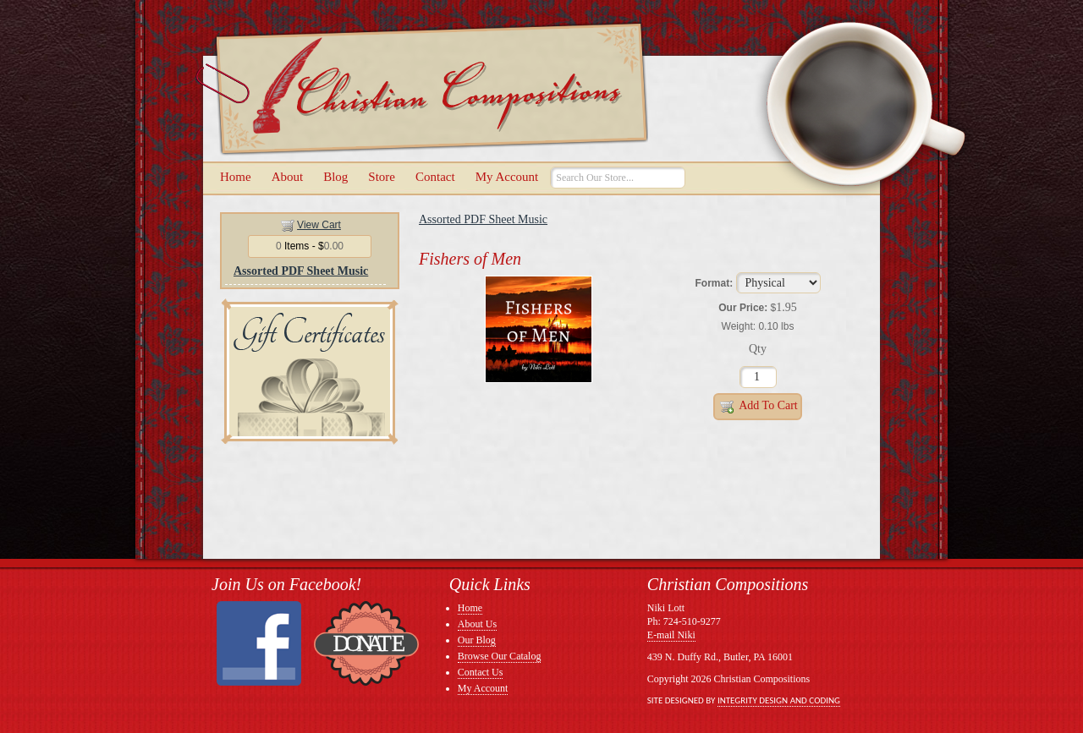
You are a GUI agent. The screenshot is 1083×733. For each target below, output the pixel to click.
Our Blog (477, 640)
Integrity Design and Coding (778, 700)
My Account (507, 176)
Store (381, 176)
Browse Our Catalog (500, 656)
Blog (335, 176)
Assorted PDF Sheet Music (301, 271)
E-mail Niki (671, 635)
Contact (435, 176)
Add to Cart (757, 406)
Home (235, 176)
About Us (477, 624)
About (288, 176)
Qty (758, 348)
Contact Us (480, 672)
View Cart (319, 225)
